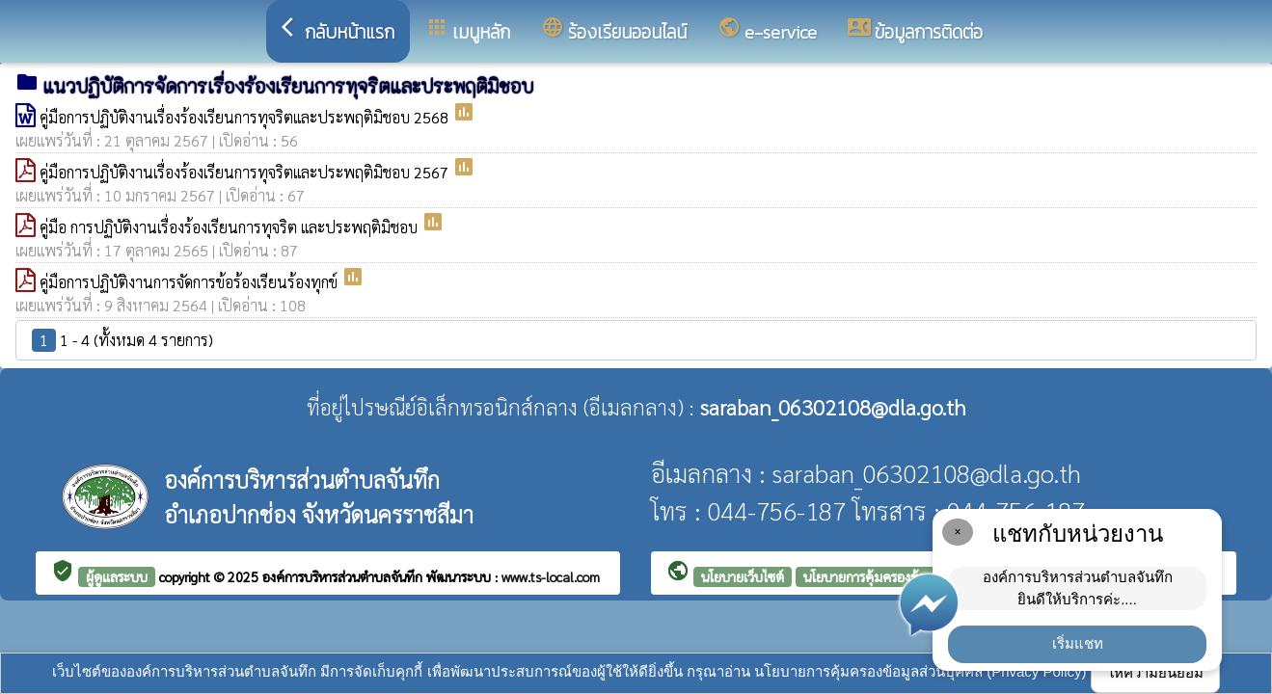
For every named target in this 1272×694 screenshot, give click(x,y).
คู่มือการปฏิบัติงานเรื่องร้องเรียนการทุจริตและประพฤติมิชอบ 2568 (246, 117)
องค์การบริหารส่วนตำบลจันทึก (344, 576)
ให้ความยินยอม (1155, 672)
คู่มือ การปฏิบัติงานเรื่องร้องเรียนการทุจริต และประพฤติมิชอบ (230, 227)
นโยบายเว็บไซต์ (742, 576)
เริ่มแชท (1077, 643)
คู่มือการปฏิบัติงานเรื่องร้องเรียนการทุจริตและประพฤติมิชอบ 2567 (246, 172)
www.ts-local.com (550, 576)
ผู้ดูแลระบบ (117, 576)
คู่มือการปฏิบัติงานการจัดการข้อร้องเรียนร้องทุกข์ (190, 282)
